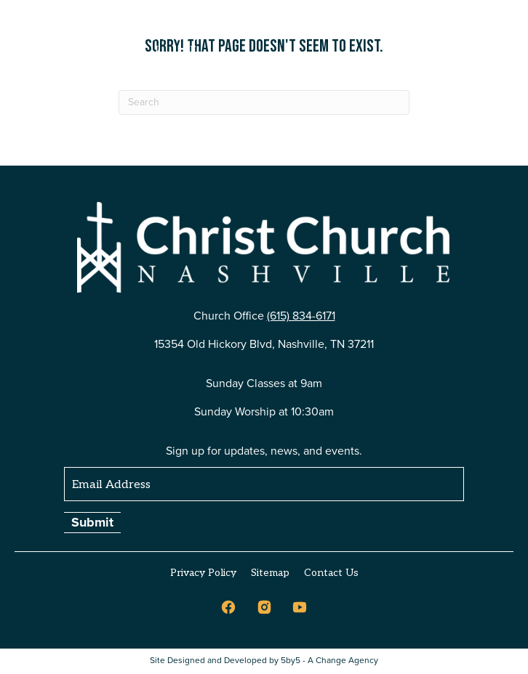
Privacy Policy (203, 573)
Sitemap (270, 573)
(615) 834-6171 (301, 315)
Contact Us (331, 573)
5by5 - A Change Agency (329, 660)
